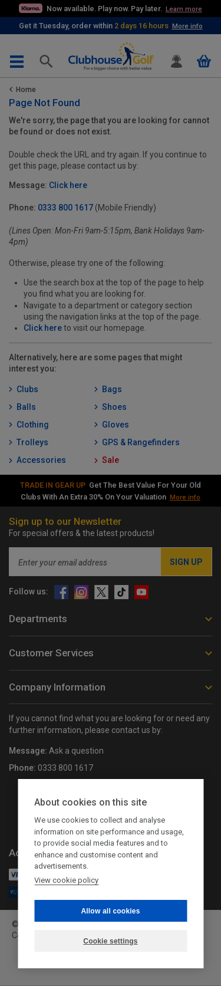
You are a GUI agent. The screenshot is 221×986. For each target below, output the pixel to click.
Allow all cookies (110, 911)
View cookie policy (66, 880)
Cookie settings (110, 941)
